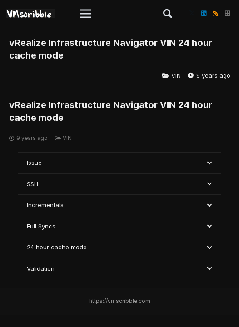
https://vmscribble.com (119, 301)
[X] (192, 14)
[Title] (227, 14)
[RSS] (215, 14)
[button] (86, 13)
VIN (176, 75)
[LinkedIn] (203, 14)
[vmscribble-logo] (30, 13)
